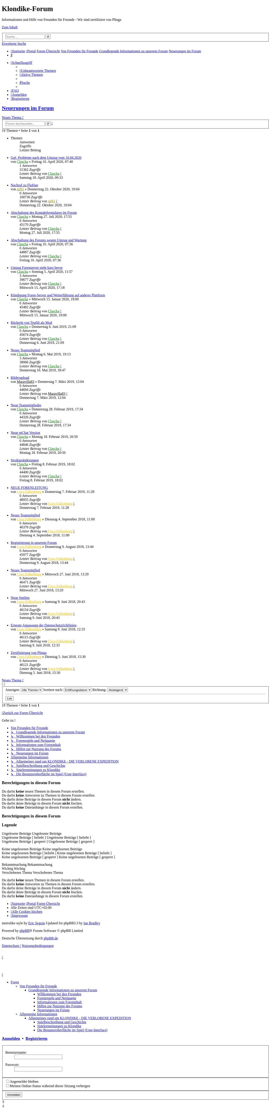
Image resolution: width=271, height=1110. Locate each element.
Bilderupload (20, 378)
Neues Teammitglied (25, 350)
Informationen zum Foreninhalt (59, 1002)
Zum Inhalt (10, 27)
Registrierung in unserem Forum (34, 543)
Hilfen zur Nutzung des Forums (59, 1006)
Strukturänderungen (25, 460)
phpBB (24, 931)
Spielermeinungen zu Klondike (59, 1026)
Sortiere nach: (67, 690)
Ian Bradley (92, 923)
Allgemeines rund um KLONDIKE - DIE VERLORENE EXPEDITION (79, 1018)
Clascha (22, 161)
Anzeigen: (23, 690)
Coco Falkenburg (29, 492)
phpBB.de (51, 938)
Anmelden (11, 1038)
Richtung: (110, 690)
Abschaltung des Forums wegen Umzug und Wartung (48, 240)
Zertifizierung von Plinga (29, 653)
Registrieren (36, 1038)
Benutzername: (16, 1052)
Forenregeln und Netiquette (56, 998)
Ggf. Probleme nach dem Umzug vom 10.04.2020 (46, 157)
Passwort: (12, 1065)
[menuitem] (11, 55)
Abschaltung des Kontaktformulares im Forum (44, 213)
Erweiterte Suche (14, 43)
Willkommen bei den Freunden (59, 994)
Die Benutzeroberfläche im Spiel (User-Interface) (72, 1030)
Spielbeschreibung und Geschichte (61, 1022)
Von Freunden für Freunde (38, 986)
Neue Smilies (20, 598)
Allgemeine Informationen (38, 1014)
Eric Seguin (36, 923)
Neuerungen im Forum (28, 108)
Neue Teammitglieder (26, 405)
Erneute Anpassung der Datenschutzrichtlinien (43, 625)
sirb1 (20, 189)
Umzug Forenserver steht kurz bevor (37, 268)
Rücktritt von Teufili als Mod (31, 323)
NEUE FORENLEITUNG (29, 488)
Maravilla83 (25, 382)
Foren (15, 982)
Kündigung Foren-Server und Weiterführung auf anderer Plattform (58, 295)
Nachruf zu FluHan (24, 185)
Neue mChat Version (25, 433)
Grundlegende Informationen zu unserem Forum (62, 990)
